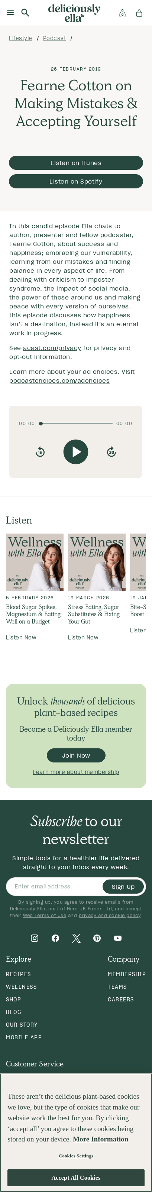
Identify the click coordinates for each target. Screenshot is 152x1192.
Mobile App (24, 1037)
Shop (13, 999)
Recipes (18, 974)
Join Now (76, 755)
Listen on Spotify (76, 181)
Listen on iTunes (76, 162)
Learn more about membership (76, 772)
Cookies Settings (76, 1156)
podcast (54, 38)
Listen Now (21, 637)
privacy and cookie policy (110, 915)
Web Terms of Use (44, 915)
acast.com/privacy (52, 348)
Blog (13, 1012)
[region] (76, 1132)
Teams (117, 987)
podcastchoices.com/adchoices (59, 380)
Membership (127, 974)
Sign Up (123, 886)
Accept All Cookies (76, 1178)
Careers (121, 999)
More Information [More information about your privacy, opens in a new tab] (100, 1139)
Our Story (22, 1024)
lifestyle (20, 38)
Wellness (21, 987)
